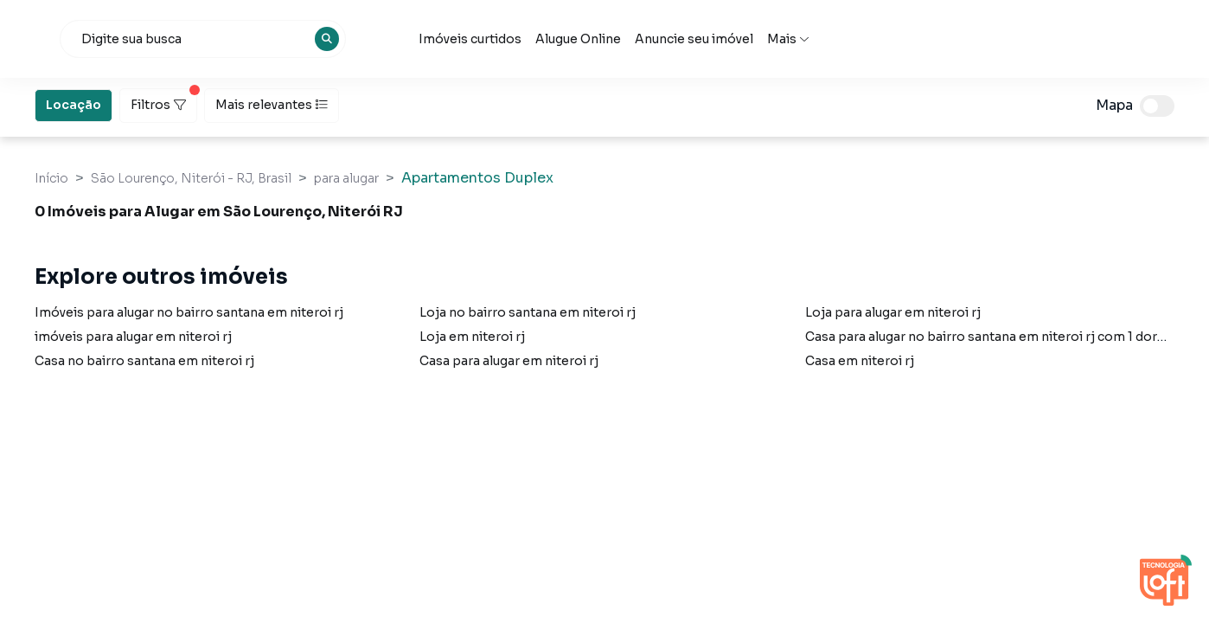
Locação (73, 103)
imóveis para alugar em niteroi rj (133, 336)
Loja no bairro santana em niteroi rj (527, 312)
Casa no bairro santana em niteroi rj (144, 361)
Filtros (164, 100)
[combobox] (359, 39)
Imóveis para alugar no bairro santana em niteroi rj (189, 312)
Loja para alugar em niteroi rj (893, 312)
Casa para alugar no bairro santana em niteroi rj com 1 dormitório (1004, 336)
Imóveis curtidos (624, 39)
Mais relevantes (271, 104)
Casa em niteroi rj (859, 361)
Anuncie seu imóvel (849, 39)
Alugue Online (733, 39)
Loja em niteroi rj (472, 336)
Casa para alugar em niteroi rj (508, 361)
